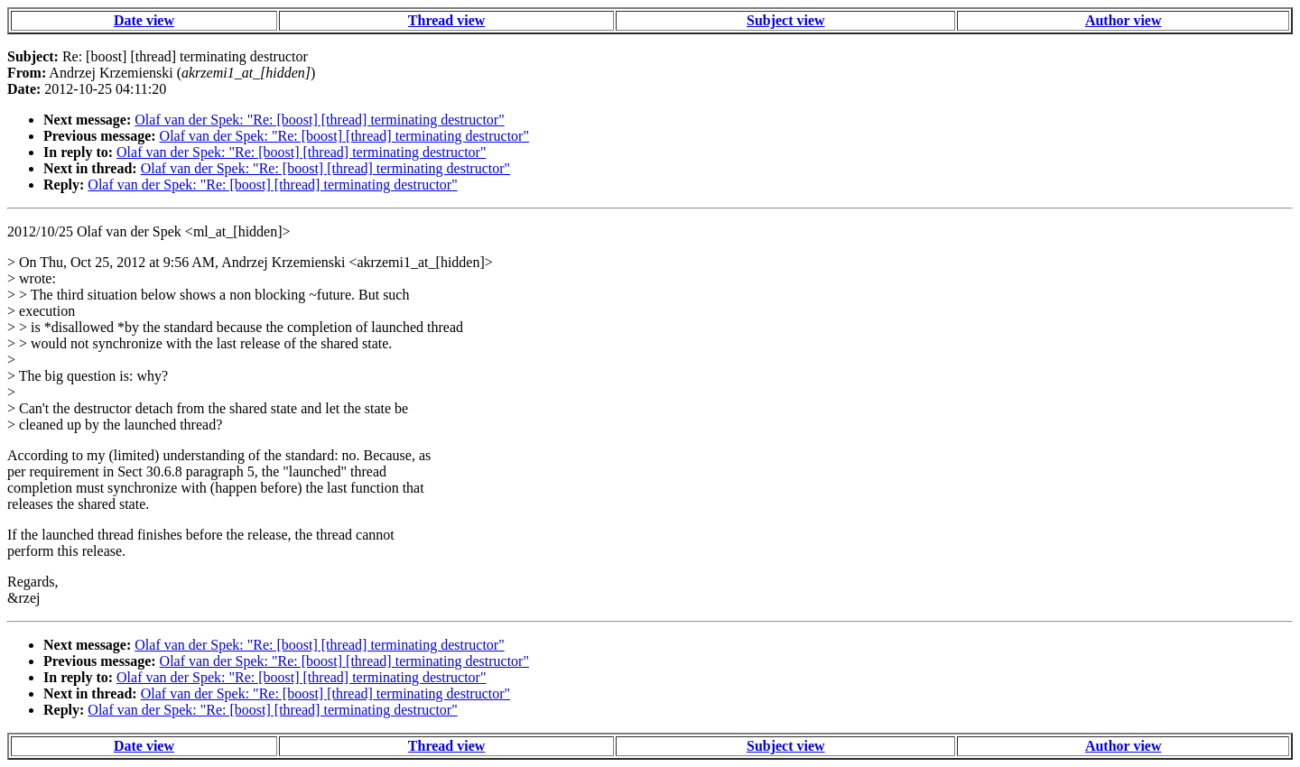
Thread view (446, 20)
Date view (144, 20)
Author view (1123, 20)
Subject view (786, 20)
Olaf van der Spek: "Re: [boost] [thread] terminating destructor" (319, 119)
